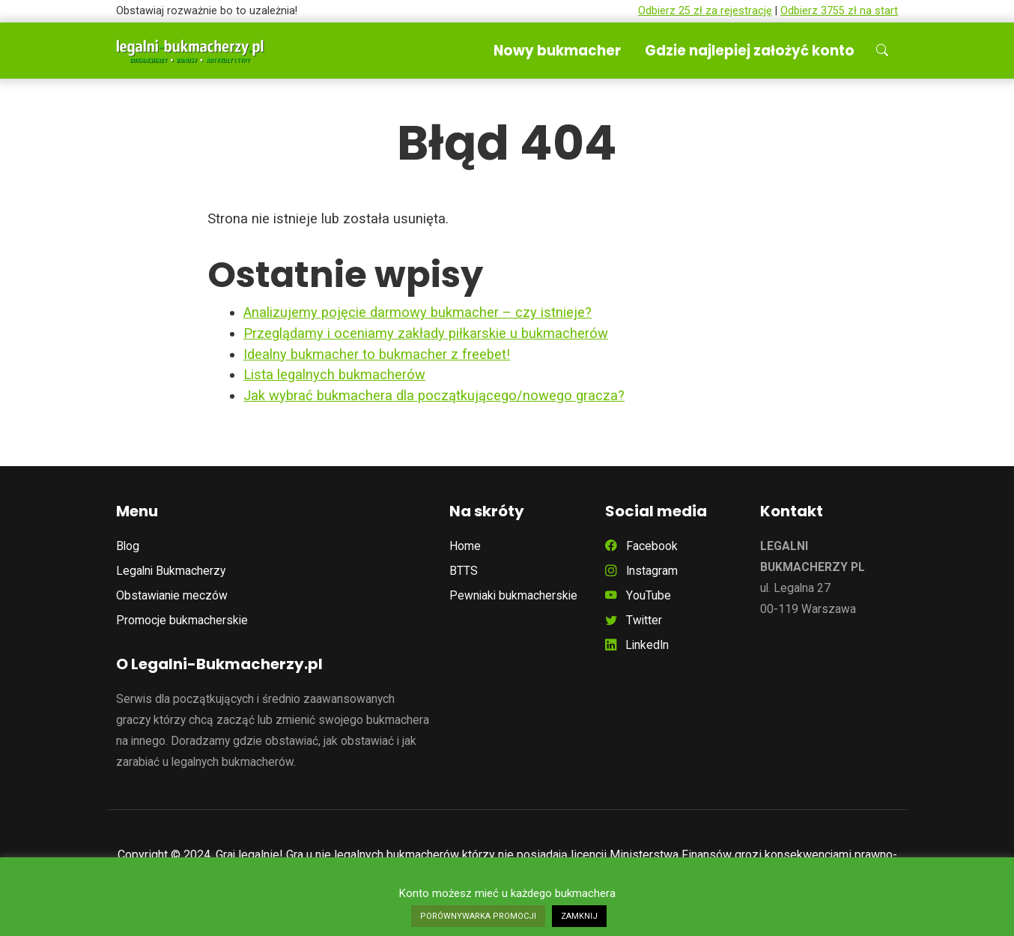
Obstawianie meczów (172, 595)
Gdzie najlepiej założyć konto (749, 50)
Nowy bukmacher (557, 50)
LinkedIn (637, 645)
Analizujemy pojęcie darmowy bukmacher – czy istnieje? (417, 312)
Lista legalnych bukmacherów (334, 374)
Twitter (633, 620)
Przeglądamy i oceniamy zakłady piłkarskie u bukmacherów (425, 333)
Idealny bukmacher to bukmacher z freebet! (376, 354)
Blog (127, 546)
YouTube (638, 595)
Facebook (641, 546)
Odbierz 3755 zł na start (839, 10)
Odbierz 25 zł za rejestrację (705, 10)
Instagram (641, 571)
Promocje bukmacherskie (182, 620)
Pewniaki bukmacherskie (513, 595)
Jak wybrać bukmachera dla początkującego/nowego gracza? (434, 395)
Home (465, 546)
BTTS (463, 571)
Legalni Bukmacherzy (170, 571)
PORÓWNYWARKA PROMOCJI (478, 916)
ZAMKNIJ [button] (579, 916)
